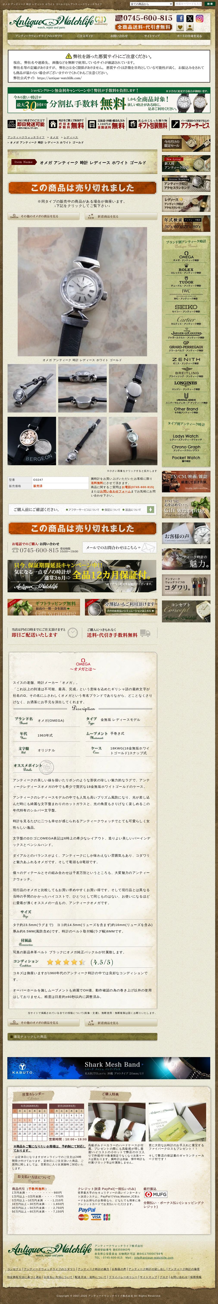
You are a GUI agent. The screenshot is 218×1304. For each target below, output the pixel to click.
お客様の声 (119, 1269)
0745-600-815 (142, 487)
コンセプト (14, 1269)
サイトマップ (148, 1277)
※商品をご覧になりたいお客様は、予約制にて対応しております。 (49, 1148)
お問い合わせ (179, 1277)
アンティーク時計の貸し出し (147, 1269)
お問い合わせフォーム (115, 491)
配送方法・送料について (91, 1277)
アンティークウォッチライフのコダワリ (49, 1269)
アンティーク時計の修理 (184, 1269)
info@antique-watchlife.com (154, 1257)
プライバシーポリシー (123, 1277)
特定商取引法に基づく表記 (24, 1277)
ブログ (164, 1277)
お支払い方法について (58, 1277)
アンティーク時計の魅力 (93, 1269)
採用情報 (196, 1277)
